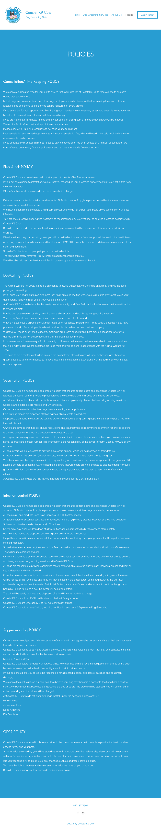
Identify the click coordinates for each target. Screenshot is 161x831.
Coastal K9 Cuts (38, 12)
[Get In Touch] (147, 15)
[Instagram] (83, 813)
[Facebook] (78, 813)
